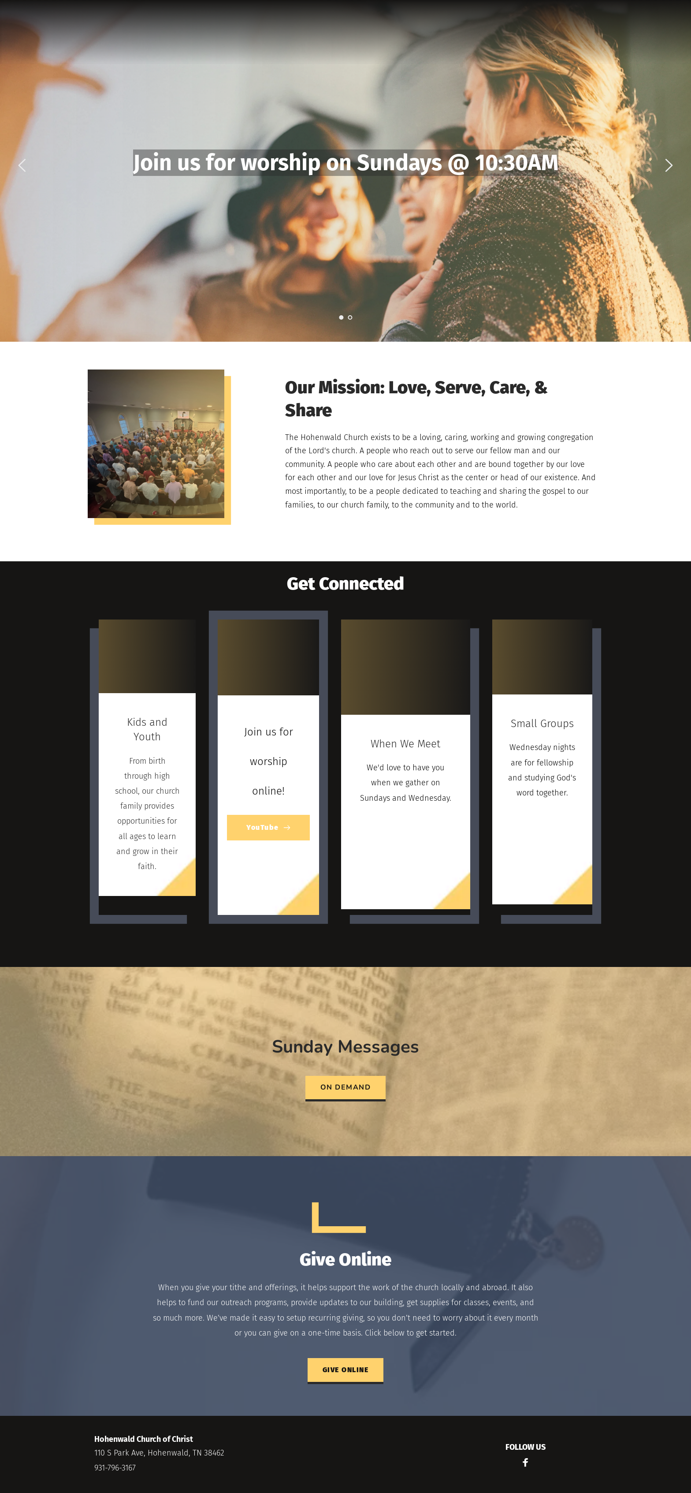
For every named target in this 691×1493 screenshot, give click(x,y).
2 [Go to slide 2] (350, 317)
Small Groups (542, 723)
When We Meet (405, 744)
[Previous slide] (22, 165)
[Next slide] (668, 165)
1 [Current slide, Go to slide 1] (341, 317)
